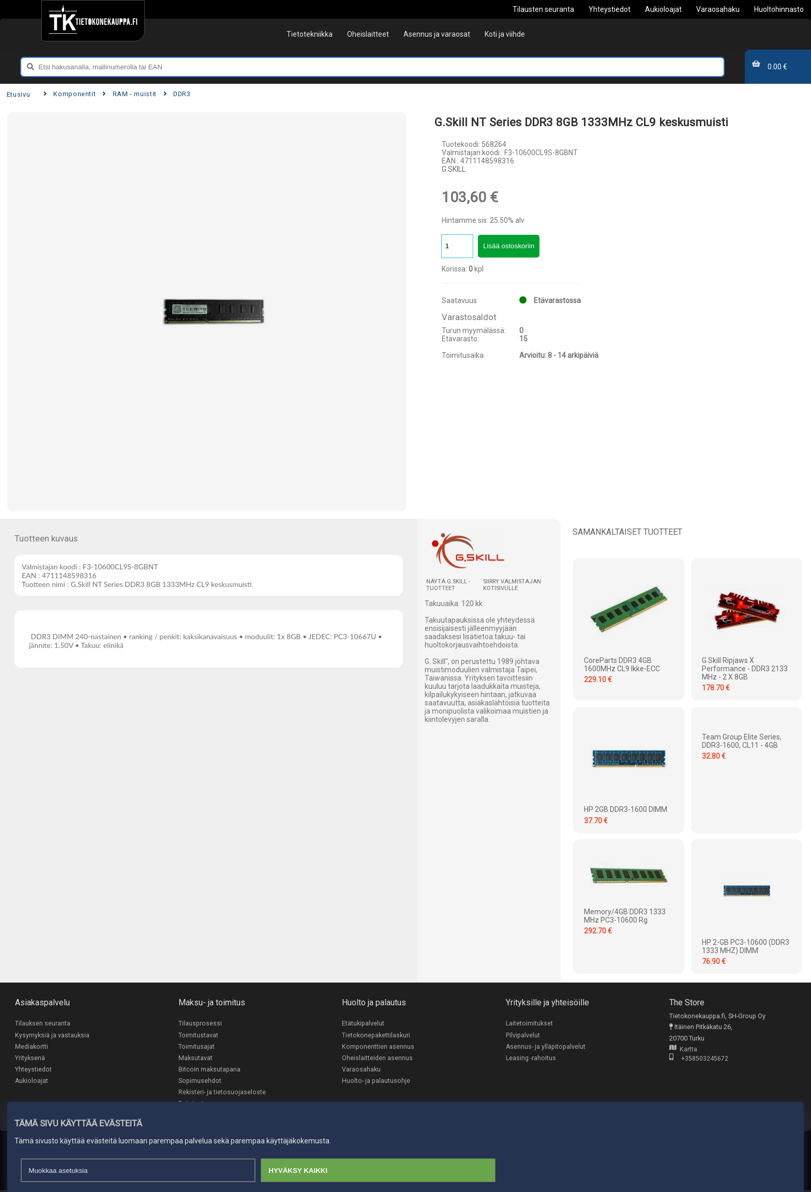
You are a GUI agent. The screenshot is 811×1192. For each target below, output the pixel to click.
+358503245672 (698, 1059)
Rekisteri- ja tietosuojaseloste (222, 1093)
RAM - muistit (129, 94)
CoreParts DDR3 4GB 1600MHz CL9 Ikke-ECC (622, 664)
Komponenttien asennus (378, 1047)
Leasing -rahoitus (531, 1058)
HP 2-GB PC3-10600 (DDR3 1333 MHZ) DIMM (745, 946)
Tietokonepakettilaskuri (376, 1035)
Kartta (683, 1049)
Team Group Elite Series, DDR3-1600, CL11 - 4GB (742, 741)
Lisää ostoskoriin (508, 246)
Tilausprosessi (200, 1023)
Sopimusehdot (199, 1082)
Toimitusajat (196, 1047)
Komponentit (69, 94)
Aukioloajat (32, 1082)
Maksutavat (195, 1058)
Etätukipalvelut (363, 1023)
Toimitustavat (198, 1035)
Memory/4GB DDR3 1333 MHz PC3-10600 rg (625, 916)
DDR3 (177, 94)
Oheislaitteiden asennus (377, 1058)
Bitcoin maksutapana (209, 1070)
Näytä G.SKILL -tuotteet (448, 585)
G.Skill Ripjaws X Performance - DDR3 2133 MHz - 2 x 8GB (745, 668)
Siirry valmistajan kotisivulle (512, 585)
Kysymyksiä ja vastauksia (52, 1035)
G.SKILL (453, 169)
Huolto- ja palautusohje (376, 1082)
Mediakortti (31, 1047)
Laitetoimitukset (529, 1023)
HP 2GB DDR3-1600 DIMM (625, 809)
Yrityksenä (30, 1058)
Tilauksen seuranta (42, 1023)
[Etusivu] (93, 21)
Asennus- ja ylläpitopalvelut (546, 1047)
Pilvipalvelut (523, 1035)
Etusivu (18, 94)
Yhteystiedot (33, 1070)
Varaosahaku (361, 1070)
